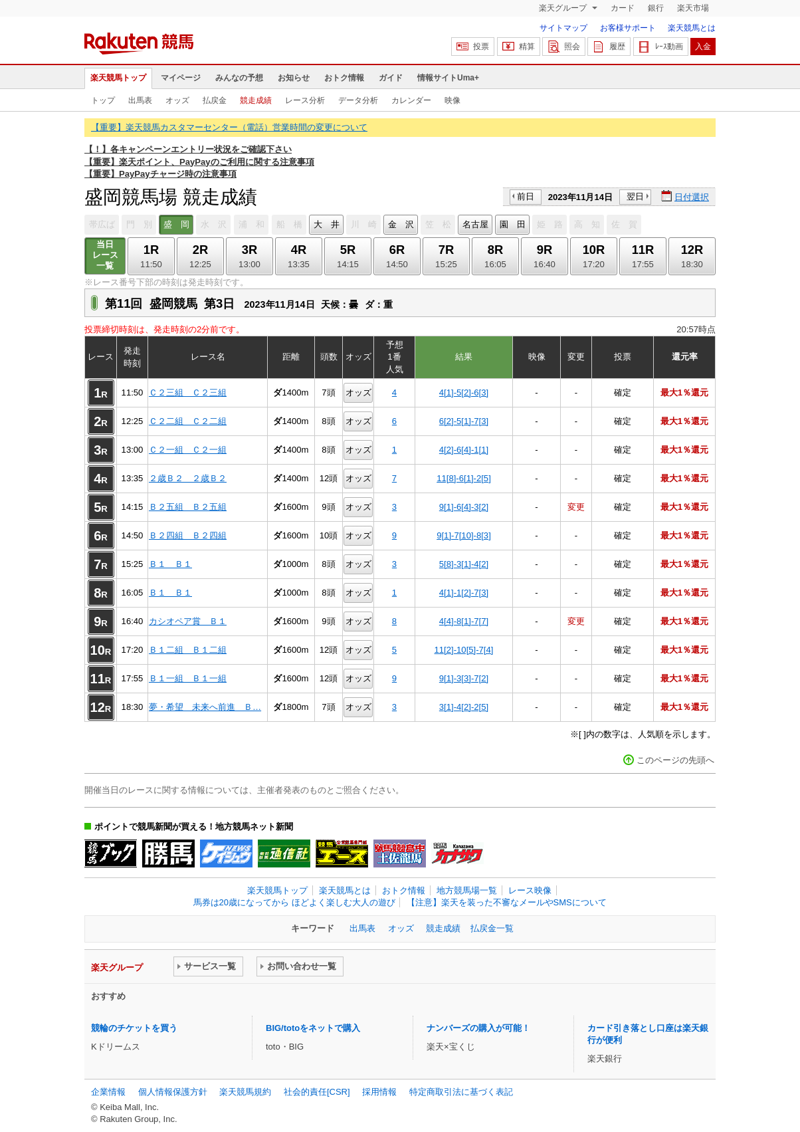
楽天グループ (564, 8)
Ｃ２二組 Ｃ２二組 (188, 421)
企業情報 (108, 1092)
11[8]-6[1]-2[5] (464, 478)
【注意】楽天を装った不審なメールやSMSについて (507, 902)
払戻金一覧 (492, 928)
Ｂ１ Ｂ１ (170, 564)
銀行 (656, 8)
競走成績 (256, 100)
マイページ (181, 77)
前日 (525, 196)
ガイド (391, 77)
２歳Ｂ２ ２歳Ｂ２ (188, 478)
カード (623, 8)
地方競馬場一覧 (467, 890)
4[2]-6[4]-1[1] (463, 450)
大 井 (327, 224)
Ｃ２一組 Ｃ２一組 (188, 450)
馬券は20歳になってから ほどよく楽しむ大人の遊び (294, 902)
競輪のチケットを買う (134, 1028)
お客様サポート (628, 28)
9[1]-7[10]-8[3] (464, 535)
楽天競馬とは (692, 28)
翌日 (635, 196)
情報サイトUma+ (448, 77)
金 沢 (401, 224)
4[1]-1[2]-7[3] (463, 593)
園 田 (513, 224)
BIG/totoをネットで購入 (313, 1028)
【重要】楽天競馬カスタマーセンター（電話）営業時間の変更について (229, 127)
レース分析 (305, 100)
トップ (103, 100)
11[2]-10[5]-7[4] (464, 650)
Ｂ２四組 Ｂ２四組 (188, 535)
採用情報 (379, 1092)
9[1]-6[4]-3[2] (463, 507)
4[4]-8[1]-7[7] (463, 621)
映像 (452, 100)
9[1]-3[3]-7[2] (463, 678)
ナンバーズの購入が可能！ (478, 1028)
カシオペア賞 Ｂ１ (188, 621)
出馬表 (140, 100)
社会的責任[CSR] (317, 1092)
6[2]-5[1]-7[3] (463, 421)
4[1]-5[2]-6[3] (463, 392)
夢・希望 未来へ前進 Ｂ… (205, 707)
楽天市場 (693, 8)
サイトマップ (563, 28)
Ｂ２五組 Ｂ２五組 (188, 507)
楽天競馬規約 (245, 1092)
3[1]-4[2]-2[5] (463, 707)
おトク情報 (344, 77)
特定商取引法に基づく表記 (461, 1092)
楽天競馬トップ (118, 77)
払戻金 (215, 100)
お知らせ (294, 77)
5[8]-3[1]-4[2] (463, 564)
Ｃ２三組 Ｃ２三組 (188, 392)
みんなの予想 (239, 77)
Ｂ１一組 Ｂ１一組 (188, 678)
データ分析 (358, 100)
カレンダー (411, 100)
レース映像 (529, 890)
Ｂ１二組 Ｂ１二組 (188, 650)
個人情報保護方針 (172, 1092)
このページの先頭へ (675, 760)
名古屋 (475, 224)
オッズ (177, 100)
